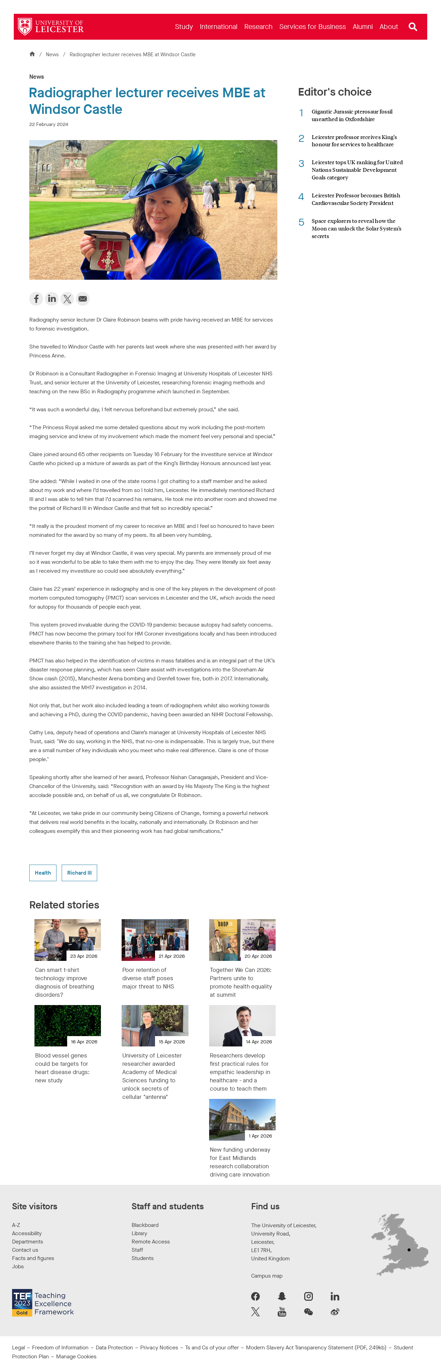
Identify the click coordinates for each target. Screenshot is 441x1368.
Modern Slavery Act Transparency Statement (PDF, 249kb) (316, 1347)
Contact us (25, 1249)
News (53, 54)
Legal (18, 1347)
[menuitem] (184, 27)
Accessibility (27, 1233)
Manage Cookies (76, 1356)
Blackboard (145, 1225)
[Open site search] (413, 27)
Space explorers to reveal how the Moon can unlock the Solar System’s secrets (357, 228)
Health (43, 872)
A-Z (16, 1225)
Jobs (18, 1266)
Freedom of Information (60, 1347)
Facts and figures (33, 1258)
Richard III (79, 872)
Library (139, 1233)
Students (143, 1258)
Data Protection (114, 1347)
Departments (27, 1241)
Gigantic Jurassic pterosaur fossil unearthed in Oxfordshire (352, 115)
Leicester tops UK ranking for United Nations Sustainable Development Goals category (357, 169)
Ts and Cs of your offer (212, 1347)
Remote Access (151, 1241)
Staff (137, 1249)
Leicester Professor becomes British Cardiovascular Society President (356, 198)
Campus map (267, 1275)
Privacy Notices (159, 1347)
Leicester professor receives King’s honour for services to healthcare (354, 140)
